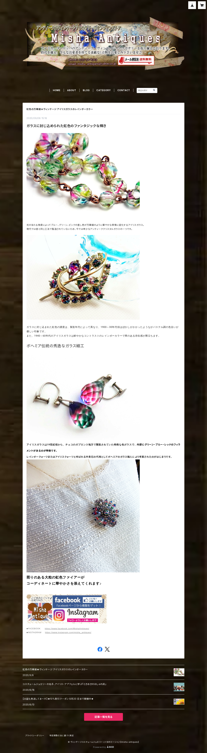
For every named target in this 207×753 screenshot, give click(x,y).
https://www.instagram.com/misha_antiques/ (68, 632)
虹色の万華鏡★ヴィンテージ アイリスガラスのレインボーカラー (60, 109)
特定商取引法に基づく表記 (61, 735)
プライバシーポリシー (34, 735)
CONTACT (123, 90)
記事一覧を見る (103, 716)
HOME (56, 90)
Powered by (103, 747)
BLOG (86, 90)
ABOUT (71, 90)
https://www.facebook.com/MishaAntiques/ (67, 628)
